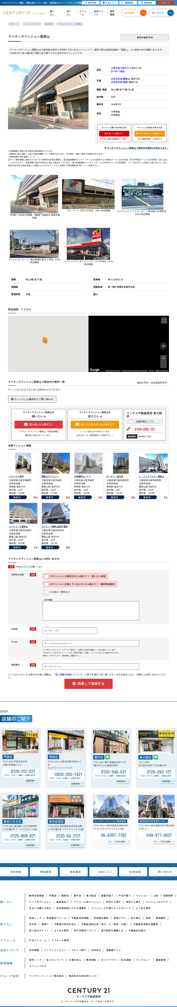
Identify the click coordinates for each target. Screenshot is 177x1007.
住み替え (136, 917)
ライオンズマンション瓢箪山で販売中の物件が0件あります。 (138, 148)
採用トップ (35, 959)
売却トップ (35, 917)
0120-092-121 (140, 429)
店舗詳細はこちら (145, 421)
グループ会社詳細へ (117, 841)
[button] (44, 340)
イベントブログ (38, 966)
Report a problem (162, 371)
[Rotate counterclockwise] (161, 346)
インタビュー (143, 959)
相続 (148, 917)
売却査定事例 (101, 917)
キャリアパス (108, 959)
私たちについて (55, 959)
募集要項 (161, 959)
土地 (155, 895)
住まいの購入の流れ (40, 908)
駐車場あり (62, 901)
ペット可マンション (40, 901)
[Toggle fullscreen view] (164, 320)
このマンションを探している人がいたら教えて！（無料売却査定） (80, 584)
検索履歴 (75, 872)
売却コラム (120, 917)
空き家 (33, 924)
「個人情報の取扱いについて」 (69, 674)
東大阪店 (91, 895)
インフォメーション (55, 950)
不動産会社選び (137, 930)
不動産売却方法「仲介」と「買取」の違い (104, 924)
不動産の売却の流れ (65, 924)
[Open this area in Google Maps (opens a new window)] (94, 370)
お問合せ (96, 950)
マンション (142, 895)
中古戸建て (125, 895)
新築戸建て (107, 895)
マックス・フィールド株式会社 (46, 975)
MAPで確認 (118, 71)
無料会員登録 (36, 895)
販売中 (17, 497)
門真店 (52, 895)
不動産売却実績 (80, 917)
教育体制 (91, 959)
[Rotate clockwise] (166, 346)
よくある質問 (143, 908)
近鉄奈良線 (120, 78)
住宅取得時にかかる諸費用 (71, 908)
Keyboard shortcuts (113, 371)
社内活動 (126, 959)
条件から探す (133, 901)
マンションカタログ (157, 901)
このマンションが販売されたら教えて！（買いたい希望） (75, 576)
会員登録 (135, 872)
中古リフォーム (38, 940)
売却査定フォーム (56, 917)
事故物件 (161, 917)
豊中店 (77, 895)
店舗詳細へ (31, 780)
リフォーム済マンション (87, 901)
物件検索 (16, 872)
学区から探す (113, 901)
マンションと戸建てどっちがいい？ (111, 908)
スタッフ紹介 (78, 950)
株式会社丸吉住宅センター (84, 975)
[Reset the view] (163, 346)
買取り (45, 924)
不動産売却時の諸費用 (145, 924)
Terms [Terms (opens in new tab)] (151, 371)
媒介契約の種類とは (112, 930)
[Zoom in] (163, 358)
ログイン (165, 2)
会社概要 (34, 950)
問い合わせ (165, 872)
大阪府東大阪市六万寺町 (123, 68)
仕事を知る (75, 959)
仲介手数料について (85, 930)
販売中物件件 (145, 37)
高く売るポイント (39, 930)
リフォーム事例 (60, 940)
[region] (128, 344)
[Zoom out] (163, 365)
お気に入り (105, 872)
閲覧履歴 (45, 872)
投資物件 (168, 895)
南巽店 (65, 895)
